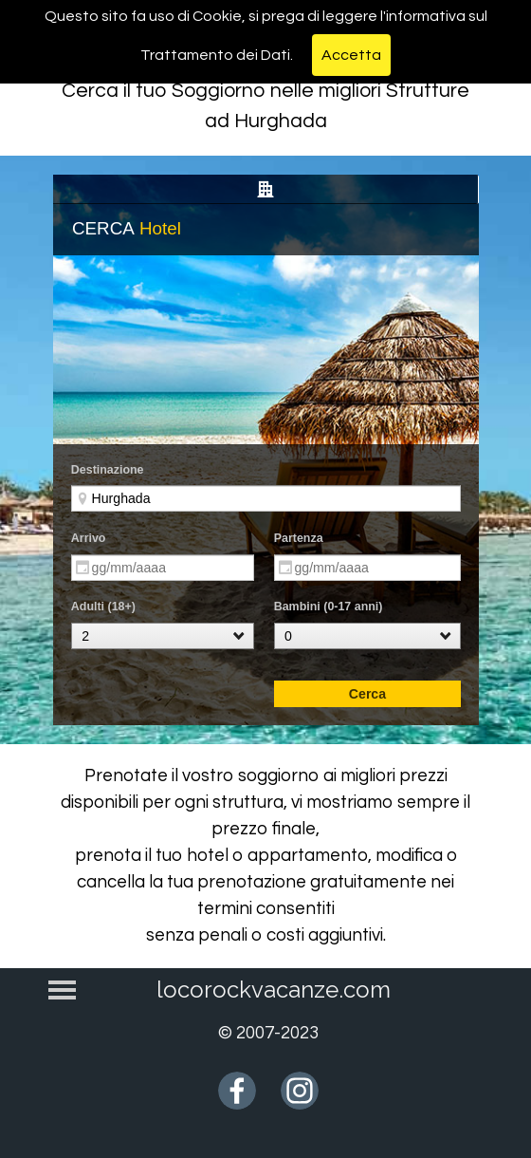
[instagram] (300, 1091)
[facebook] (237, 1091)
